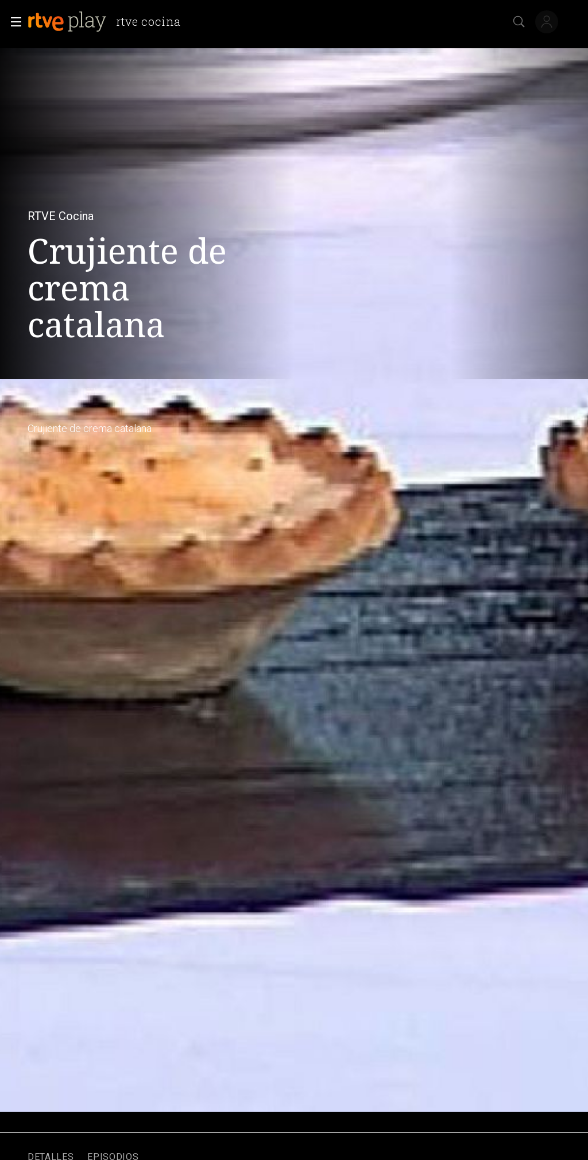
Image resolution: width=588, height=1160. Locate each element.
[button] (12, 21)
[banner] (108, 21)
